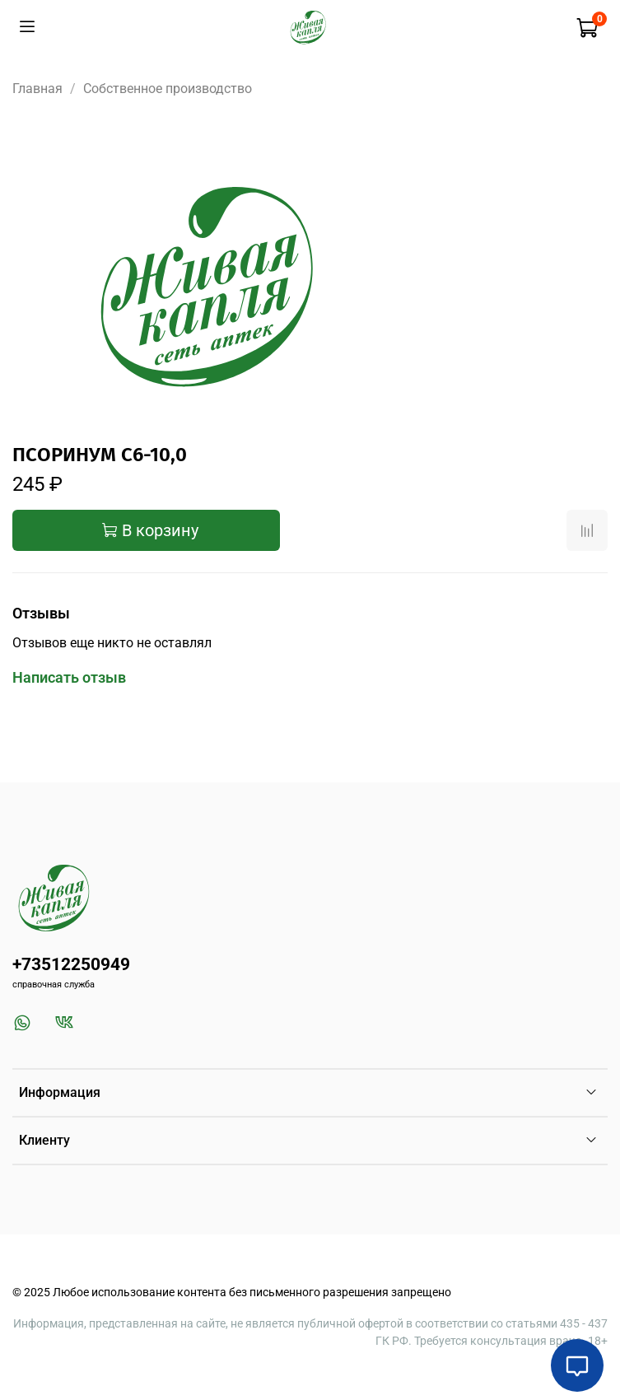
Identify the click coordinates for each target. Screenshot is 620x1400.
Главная (37, 88)
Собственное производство (167, 88)
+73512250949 (71, 964)
